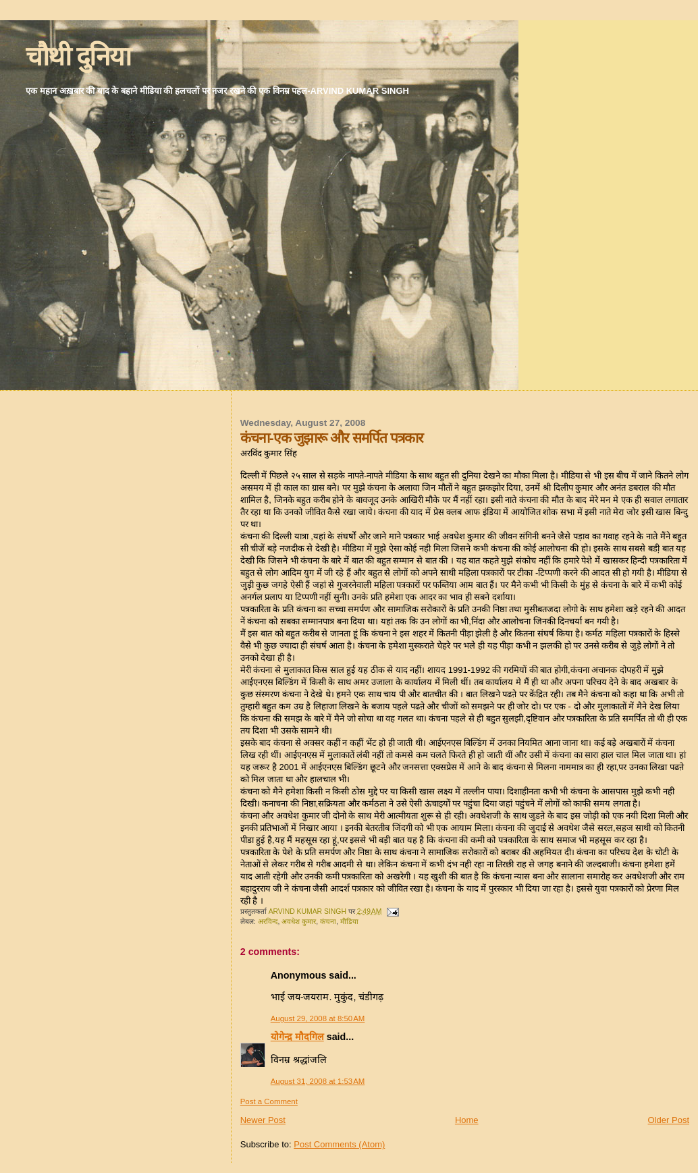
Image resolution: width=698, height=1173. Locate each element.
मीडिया (349, 921)
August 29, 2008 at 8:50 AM (318, 1018)
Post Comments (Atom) (339, 1144)
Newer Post (263, 1120)
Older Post (668, 1120)
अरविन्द (268, 921)
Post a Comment (269, 1101)
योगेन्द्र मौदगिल (297, 1036)
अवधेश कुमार (298, 921)
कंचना (328, 921)
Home (467, 1120)
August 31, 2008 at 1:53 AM (318, 1081)
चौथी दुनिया (78, 56)
